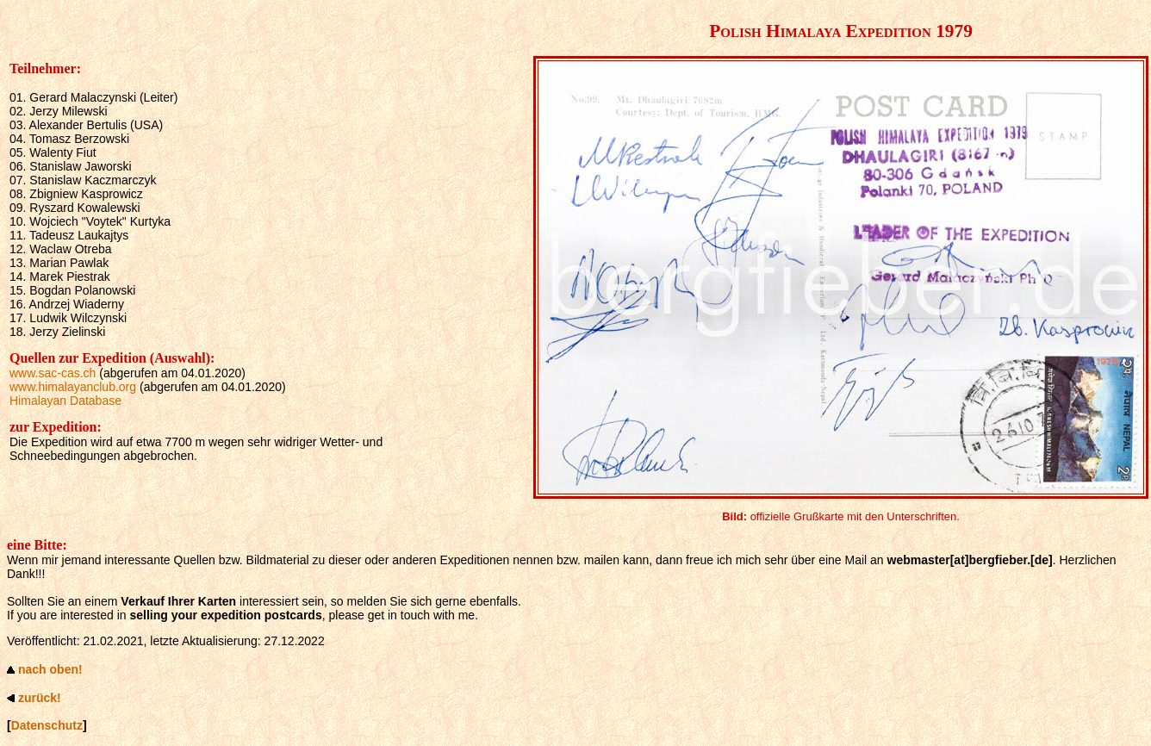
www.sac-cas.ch (52, 373)
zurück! (39, 698)
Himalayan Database (65, 400)
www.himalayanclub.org (72, 387)
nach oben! (50, 669)
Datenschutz (47, 725)
